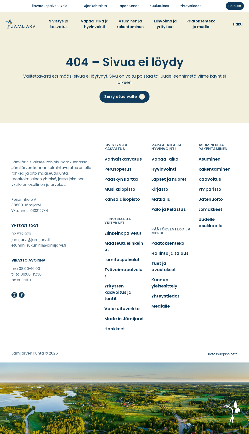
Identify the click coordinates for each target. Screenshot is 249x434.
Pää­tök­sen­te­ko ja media (201, 23)
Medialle (160, 306)
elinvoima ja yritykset (117, 221)
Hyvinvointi (163, 169)
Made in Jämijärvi (123, 319)
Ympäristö (210, 189)
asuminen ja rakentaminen (213, 146)
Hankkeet (114, 329)
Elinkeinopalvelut (123, 233)
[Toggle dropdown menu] (75, 24)
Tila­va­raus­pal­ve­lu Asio (48, 6)
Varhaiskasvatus (123, 159)
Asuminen (210, 159)
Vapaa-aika (164, 159)
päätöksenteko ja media (170, 231)
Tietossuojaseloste (223, 354)
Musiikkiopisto (119, 189)
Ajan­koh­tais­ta (95, 6)
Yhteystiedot (165, 296)
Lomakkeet (210, 209)
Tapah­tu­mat (128, 6)
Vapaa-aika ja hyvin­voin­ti (94, 23)
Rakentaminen (215, 169)
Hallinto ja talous (170, 253)
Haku (237, 24)
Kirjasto (159, 189)
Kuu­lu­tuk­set (159, 6)
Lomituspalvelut (122, 259)
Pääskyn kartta (121, 179)
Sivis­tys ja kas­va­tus (58, 23)
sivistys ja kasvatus (115, 146)
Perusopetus (118, 169)
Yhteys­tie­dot (190, 6)
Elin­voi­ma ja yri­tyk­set (165, 23)
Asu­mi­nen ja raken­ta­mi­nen (130, 23)
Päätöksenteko (167, 243)
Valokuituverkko (122, 309)
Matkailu (161, 199)
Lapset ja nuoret (168, 179)
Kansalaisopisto (122, 199)
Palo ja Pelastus (168, 209)
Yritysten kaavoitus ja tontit (118, 292)
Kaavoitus (210, 179)
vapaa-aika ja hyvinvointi (166, 146)
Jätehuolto (211, 199)
